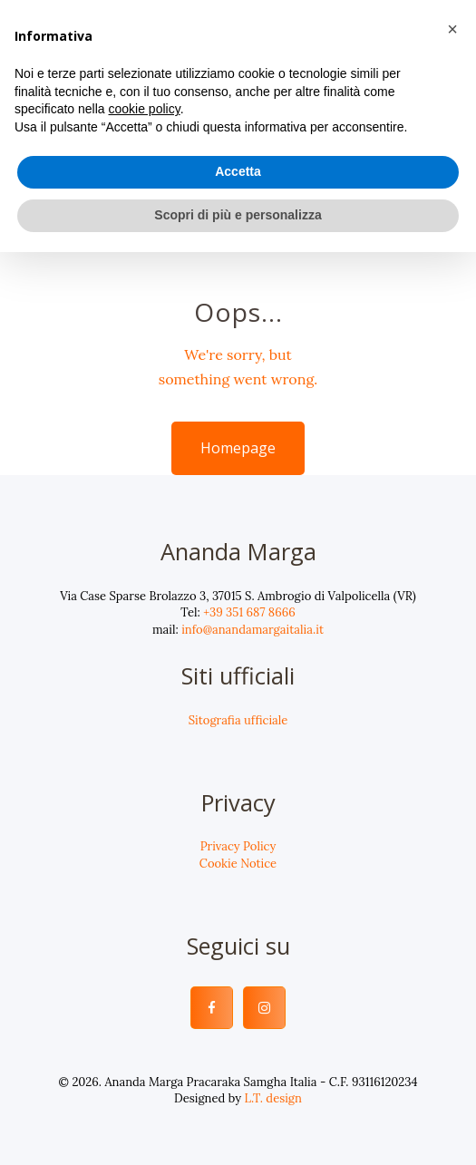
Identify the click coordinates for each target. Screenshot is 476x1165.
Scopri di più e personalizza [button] (237, 215)
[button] (452, 29)
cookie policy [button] (144, 109)
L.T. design (273, 1098)
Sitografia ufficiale (238, 720)
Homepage (238, 448)
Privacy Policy (238, 846)
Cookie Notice (238, 863)
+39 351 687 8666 (249, 612)
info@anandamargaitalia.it (252, 629)
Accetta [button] (238, 171)
